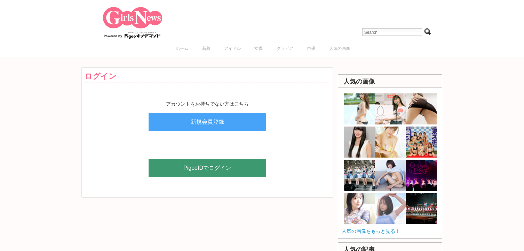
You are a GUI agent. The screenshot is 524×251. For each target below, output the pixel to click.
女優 (258, 48)
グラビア (285, 48)
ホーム (182, 48)
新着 (206, 48)
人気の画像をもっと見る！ (371, 231)
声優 (311, 48)
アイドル (232, 48)
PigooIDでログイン (207, 168)
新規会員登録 (207, 122)
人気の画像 (339, 48)
